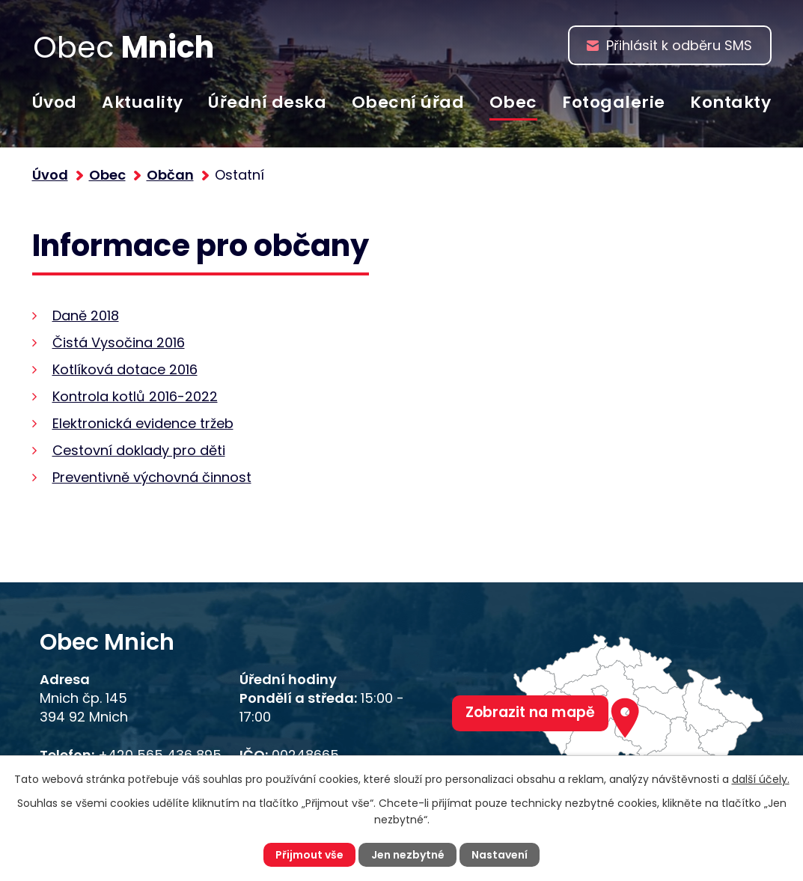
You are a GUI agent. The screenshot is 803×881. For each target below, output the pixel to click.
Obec (513, 102)
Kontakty (730, 102)
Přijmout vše (309, 854)
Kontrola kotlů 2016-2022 (135, 396)
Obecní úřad (408, 102)
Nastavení (499, 854)
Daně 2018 (85, 315)
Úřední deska (267, 102)
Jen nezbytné (408, 854)
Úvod (54, 102)
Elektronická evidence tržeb (142, 423)
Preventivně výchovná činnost (151, 477)
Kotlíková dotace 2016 (125, 369)
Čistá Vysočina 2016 (118, 342)
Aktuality (142, 102)
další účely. (761, 779)
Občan (170, 174)
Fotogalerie (613, 102)
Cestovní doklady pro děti (138, 450)
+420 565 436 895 (160, 755)
